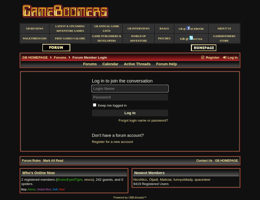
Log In (230, 57)
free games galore (70, 38)
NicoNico (140, 179)
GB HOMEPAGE (35, 57)
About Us (224, 28)
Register (210, 57)
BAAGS (164, 28)
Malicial (165, 179)
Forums (60, 57)
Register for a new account (112, 142)
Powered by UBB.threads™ (130, 197)
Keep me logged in (112, 105)
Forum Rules (31, 160)
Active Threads (137, 64)
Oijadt (153, 179)
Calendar (110, 64)
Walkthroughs (34, 38)
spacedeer (202, 179)
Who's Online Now (38, 173)
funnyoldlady (182, 179)
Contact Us (204, 160)
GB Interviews (138, 28)
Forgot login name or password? (143, 120)
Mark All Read (53, 160)
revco (88, 179)
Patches (164, 38)
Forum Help (166, 64)
